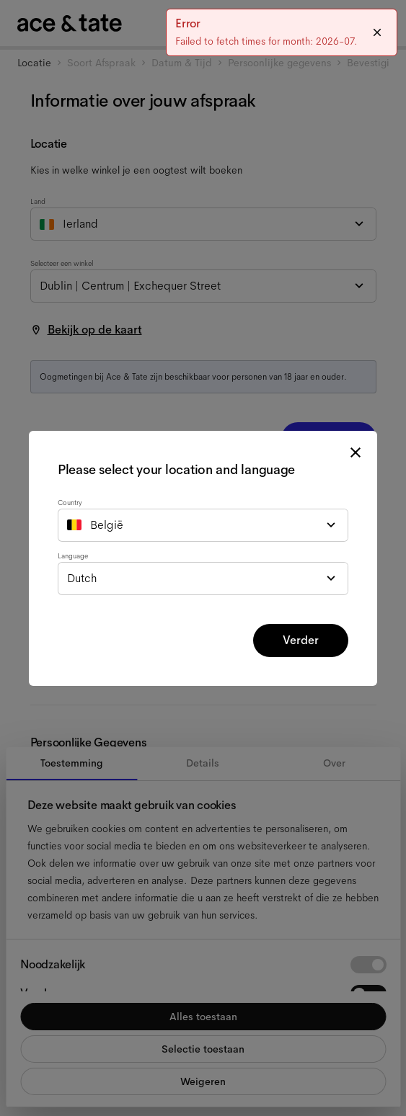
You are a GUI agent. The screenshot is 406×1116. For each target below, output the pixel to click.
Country (70, 502)
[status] (281, 32)
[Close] (377, 32)
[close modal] (356, 452)
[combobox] (203, 525)
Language (73, 556)
